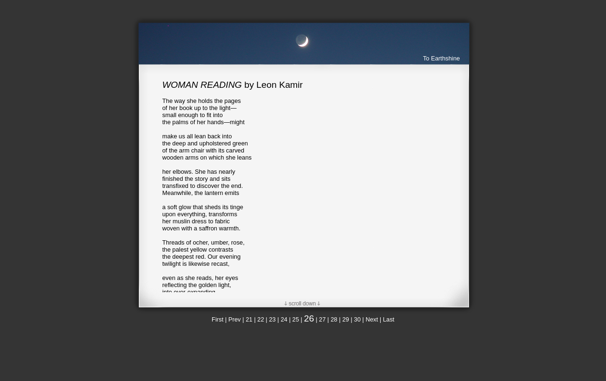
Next (372, 319)
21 (249, 319)
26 (309, 318)
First (217, 319)
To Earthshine (441, 58)
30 (357, 319)
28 (334, 319)
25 (295, 319)
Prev (234, 319)
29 (345, 319)
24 (284, 319)
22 (260, 319)
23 (272, 319)
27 (322, 319)
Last (388, 319)
